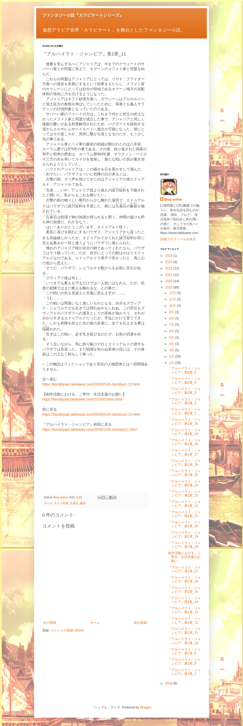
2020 (169, 281)
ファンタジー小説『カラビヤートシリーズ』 (83, 15)
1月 (172, 363)
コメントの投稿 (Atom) (67, 630)
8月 (172, 318)
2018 (169, 683)
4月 (172, 344)
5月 (172, 337)
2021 (169, 275)
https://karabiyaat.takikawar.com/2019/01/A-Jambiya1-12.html (91, 384)
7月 (172, 324)
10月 (173, 306)
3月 (172, 350)
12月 (173, 293)
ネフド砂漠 (61, 503)
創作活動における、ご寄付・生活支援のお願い (184, 556)
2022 (169, 268)
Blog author (173, 199)
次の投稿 (49, 622)
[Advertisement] (95, 460)
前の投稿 (140, 622)
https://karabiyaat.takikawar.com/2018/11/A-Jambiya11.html (89, 429)
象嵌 (83, 503)
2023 (169, 262)
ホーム (95, 622)
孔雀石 (74, 503)
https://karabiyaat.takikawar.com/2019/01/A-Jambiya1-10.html (91, 414)
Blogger (145, 707)
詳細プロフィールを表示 (178, 239)
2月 (172, 356)
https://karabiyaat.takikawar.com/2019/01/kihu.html (82, 399)
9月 (172, 312)
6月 (172, 331)
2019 (169, 287)
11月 (173, 299)
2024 (169, 255)
